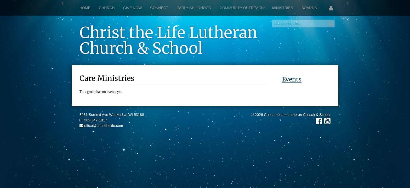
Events (291, 79)
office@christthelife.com (101, 126)
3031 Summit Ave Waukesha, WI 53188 (111, 115)
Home (84, 8)
